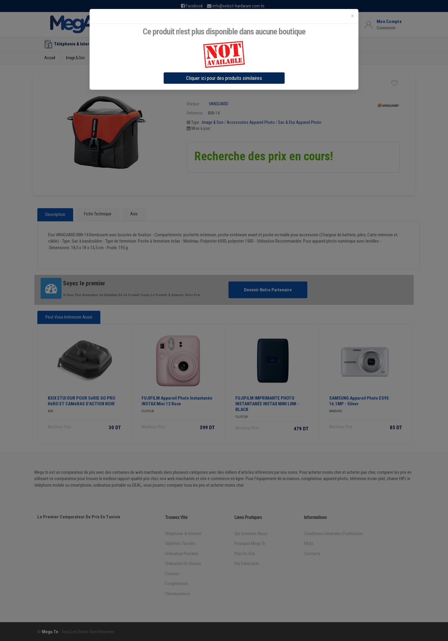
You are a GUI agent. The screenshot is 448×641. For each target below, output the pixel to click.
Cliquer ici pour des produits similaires (224, 78)
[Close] (352, 16)
